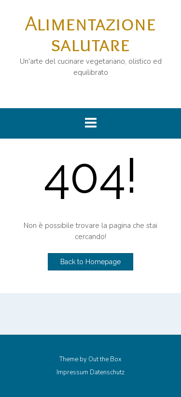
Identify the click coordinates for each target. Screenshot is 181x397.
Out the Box (105, 359)
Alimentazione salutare (90, 33)
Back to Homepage (90, 262)
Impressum (72, 372)
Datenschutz (107, 372)
